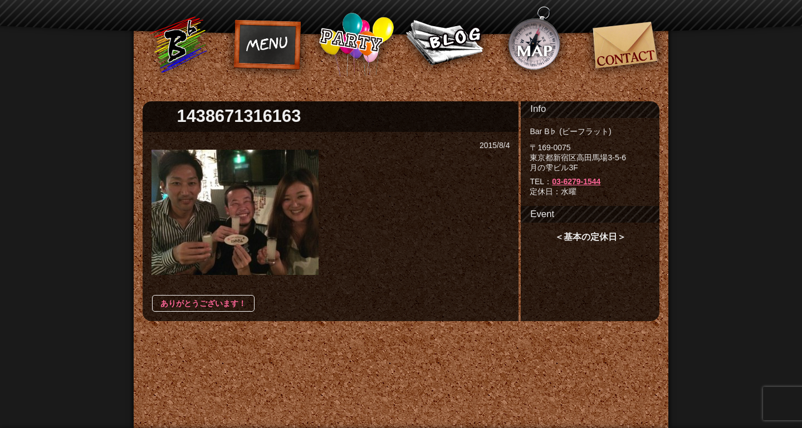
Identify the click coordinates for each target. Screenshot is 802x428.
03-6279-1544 (576, 181)
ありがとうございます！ (203, 303)
